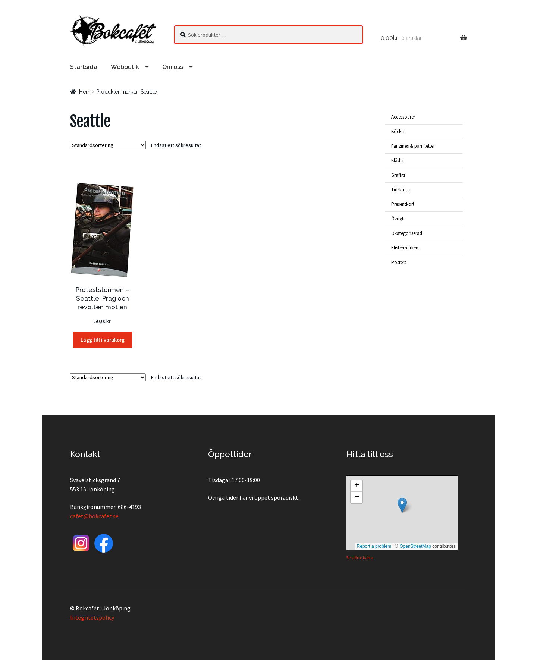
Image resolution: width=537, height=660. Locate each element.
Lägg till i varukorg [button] (103, 339)
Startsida (83, 66)
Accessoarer (403, 117)
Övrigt (397, 219)
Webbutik (125, 66)
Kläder (397, 160)
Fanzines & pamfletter (413, 146)
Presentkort (402, 204)
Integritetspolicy (92, 617)
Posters (398, 262)
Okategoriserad (406, 233)
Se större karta (359, 557)
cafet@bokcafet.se (94, 516)
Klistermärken (404, 248)
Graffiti (398, 175)
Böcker (398, 131)
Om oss (172, 66)
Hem (85, 92)
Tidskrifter (401, 189)
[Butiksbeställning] (108, 145)
